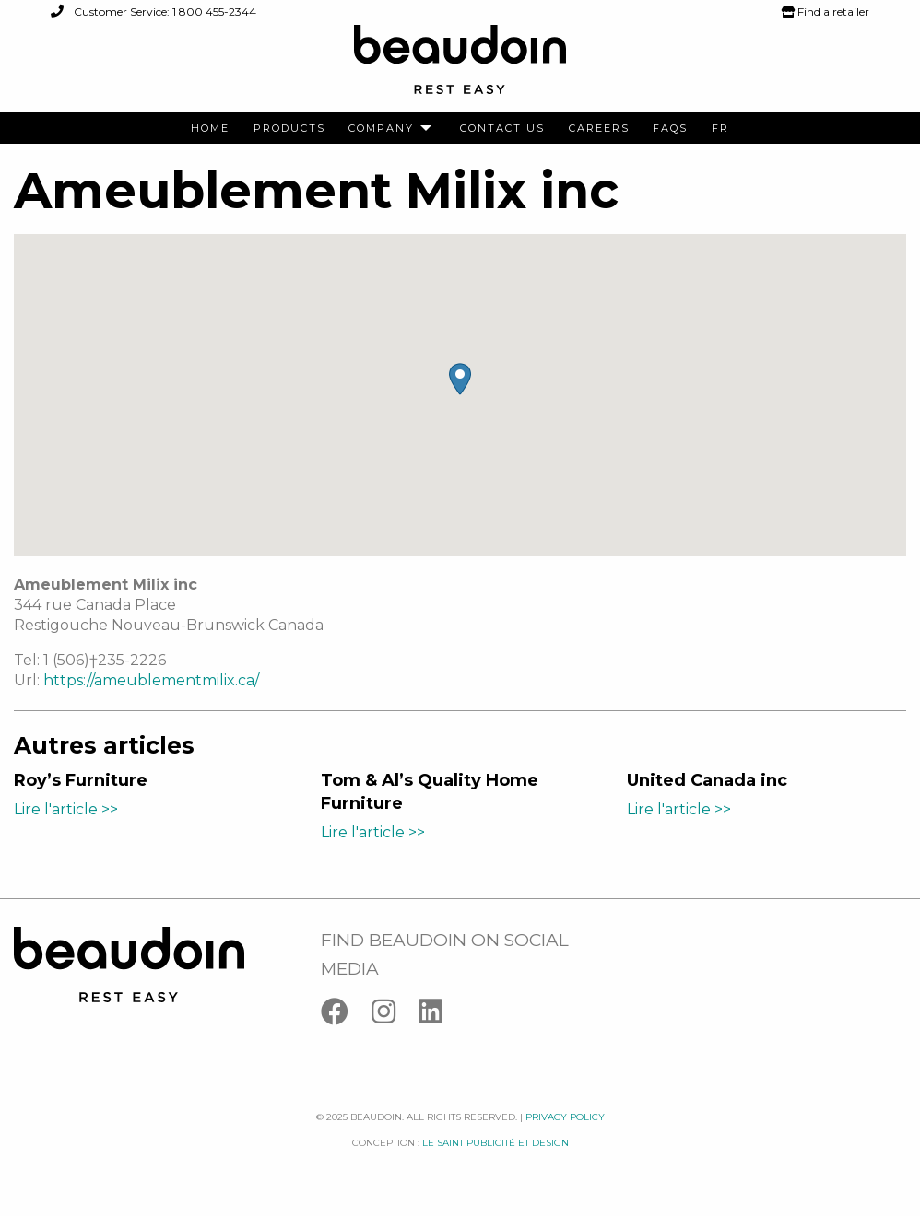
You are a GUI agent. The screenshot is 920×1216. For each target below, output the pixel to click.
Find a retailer (825, 11)
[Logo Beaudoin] (460, 67)
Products (289, 128)
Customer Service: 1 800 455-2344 (153, 11)
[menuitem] (210, 128)
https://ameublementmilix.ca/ (151, 680)
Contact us (502, 128)
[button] (460, 379)
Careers (599, 128)
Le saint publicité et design (495, 1143)
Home (210, 128)
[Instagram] (395, 1015)
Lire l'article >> (66, 809)
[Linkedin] (440, 1015)
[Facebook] (346, 1015)
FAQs (670, 128)
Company (381, 128)
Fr (720, 128)
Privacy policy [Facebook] (565, 1117)
